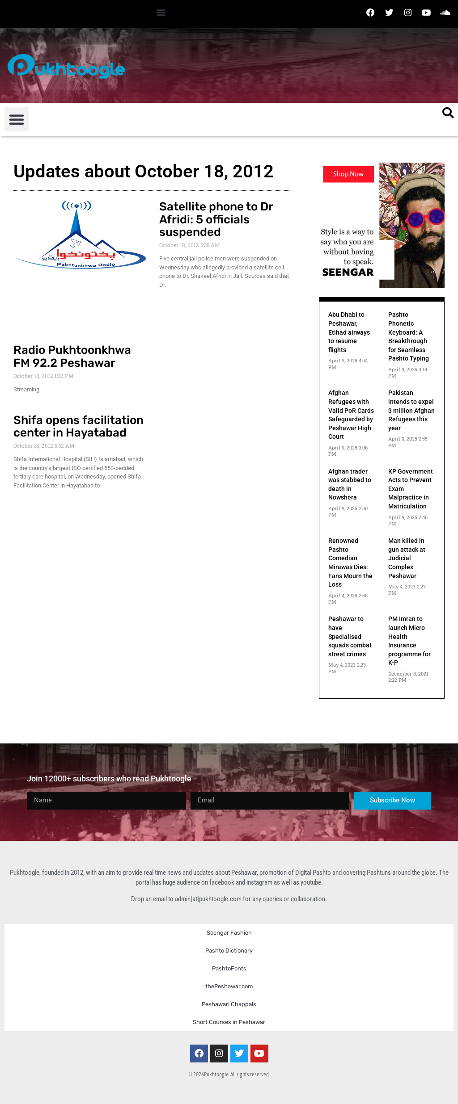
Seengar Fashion (229, 932)
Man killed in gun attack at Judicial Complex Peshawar (406, 558)
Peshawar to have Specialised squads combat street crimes (350, 636)
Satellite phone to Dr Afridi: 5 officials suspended (216, 219)
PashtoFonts (229, 968)
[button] (161, 11)
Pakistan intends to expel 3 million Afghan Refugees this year (411, 410)
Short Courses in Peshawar (229, 1022)
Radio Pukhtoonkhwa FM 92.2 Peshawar (72, 356)
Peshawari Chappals (229, 1004)
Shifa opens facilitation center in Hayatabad (78, 426)
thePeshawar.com (229, 986)
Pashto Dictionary (229, 950)
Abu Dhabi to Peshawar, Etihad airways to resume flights (349, 332)
